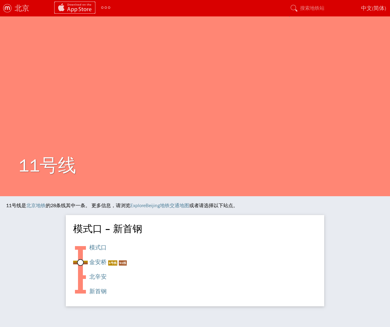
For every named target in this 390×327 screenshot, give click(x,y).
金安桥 (98, 262)
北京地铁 (36, 205)
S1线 (122, 263)
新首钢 (98, 291)
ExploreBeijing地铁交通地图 (159, 205)
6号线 (113, 263)
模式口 (98, 247)
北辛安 (98, 276)
